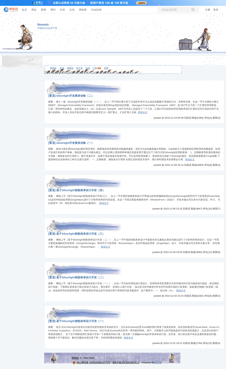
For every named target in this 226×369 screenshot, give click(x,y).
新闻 (43, 9)
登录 (215, 9)
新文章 (79, 68)
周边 (33, 9)
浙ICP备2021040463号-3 (126, 362)
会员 (24, 9)
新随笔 (70, 68)
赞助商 (83, 9)
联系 (88, 68)
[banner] (9, 9)
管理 (106, 68)
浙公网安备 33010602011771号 (91, 362)
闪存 (62, 9)
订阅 (95, 68)
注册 (207, 9)
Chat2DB (96, 9)
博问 (53, 9)
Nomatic (43, 24)
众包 (72, 9)
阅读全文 (143, 112)
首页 (62, 68)
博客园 (53, 68)
